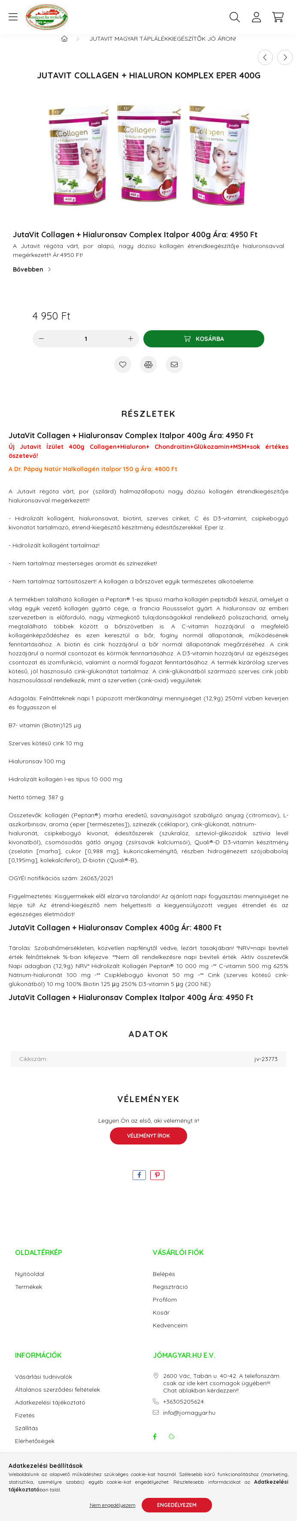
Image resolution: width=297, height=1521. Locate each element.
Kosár (161, 1321)
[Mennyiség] (86, 347)
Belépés (164, 1282)
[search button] (234, 17)
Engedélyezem (177, 1505)
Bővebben (28, 278)
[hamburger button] (12, 17)
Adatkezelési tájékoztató (50, 1411)
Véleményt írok (148, 1144)
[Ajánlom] (174, 373)
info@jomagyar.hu (189, 1421)
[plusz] (130, 347)
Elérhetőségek (35, 1449)
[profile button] (256, 17)
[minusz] (41, 347)
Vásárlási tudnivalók (43, 1385)
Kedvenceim (170, 1334)
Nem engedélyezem (113, 1505)
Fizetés (25, 1424)
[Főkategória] (64, 47)
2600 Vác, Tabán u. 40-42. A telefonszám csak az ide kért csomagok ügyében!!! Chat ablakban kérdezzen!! (221, 1391)
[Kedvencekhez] (122, 373)
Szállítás (26, 1436)
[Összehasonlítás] (148, 373)
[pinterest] (157, 1184)
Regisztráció (170, 1295)
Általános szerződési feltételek (57, 1398)
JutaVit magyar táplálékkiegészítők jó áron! (162, 47)
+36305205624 (183, 1410)
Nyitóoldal (29, 1282)
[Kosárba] (203, 347)
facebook (154, 1445)
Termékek (28, 1295)
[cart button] (277, 17)
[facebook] (139, 1184)
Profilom (165, 1308)
